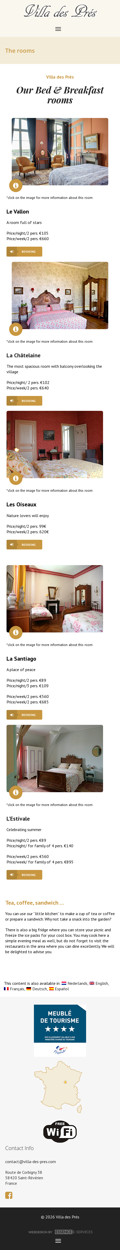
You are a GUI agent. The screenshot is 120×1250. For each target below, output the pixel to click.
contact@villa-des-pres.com (30, 1161)
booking (28, 251)
